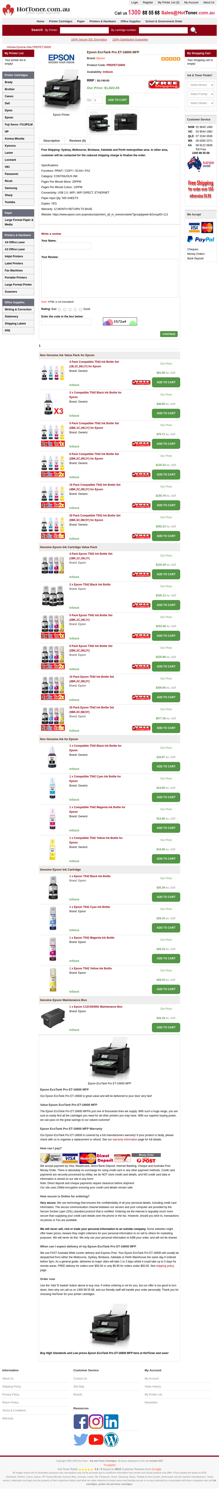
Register (148, 2)
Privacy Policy (10, 1394)
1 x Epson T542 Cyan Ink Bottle (89, 907)
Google (156, 1469)
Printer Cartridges (60, 21)
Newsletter (151, 1402)
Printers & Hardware (102, 21)
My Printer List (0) (169, 2)
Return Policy (10, 1402)
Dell (7, 103)
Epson (100, 58)
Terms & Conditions (14, 1410)
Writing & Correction (18, 309)
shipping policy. (165, 1265)
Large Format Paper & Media (19, 222)
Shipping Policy (11, 1386)
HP (7, 131)
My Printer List (153, 1394)
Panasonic (11, 174)
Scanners (11, 291)
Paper (81, 21)
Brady (9, 82)
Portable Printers (16, 277)
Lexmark (10, 159)
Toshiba (10, 202)
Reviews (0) (78, 140)
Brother (10, 89)
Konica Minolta (14, 138)
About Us (208, 2)
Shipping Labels (15, 323)
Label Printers (14, 263)
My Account (191, 2)
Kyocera (10, 145)
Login (134, 2)
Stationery (11, 316)
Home (40, 21)
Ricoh (8, 181)
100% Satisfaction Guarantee (130, 39)
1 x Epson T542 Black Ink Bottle (90, 876)
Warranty (7, 1418)
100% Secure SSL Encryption (89, 39)
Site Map (78, 1386)
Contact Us (80, 1378)
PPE (7, 330)
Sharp (9, 195)
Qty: (95, 100)
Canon (9, 96)
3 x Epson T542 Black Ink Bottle (90, 584)
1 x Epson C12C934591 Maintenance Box (96, 1006)
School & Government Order (163, 21)
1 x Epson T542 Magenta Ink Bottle (91, 937)
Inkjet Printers (14, 256)
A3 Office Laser (15, 249)
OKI (7, 167)
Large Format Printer (18, 284)
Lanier (9, 152)
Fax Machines (14, 270)
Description (52, 140)
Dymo (8, 110)
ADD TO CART (117, 100)
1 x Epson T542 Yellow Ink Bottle (90, 968)
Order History (153, 1386)
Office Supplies (131, 21)
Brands (77, 1394)
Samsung (11, 188)
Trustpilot (110, 1465)
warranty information (125, 1139)
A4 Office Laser (15, 242)
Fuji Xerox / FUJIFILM (19, 124)
